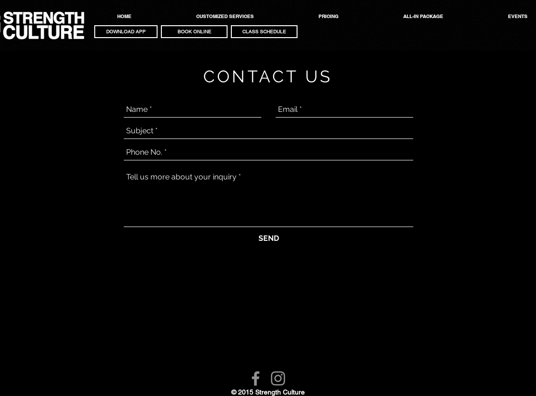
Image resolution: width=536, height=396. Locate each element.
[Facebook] (255, 378)
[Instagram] (278, 378)
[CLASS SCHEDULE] (264, 31)
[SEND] (268, 238)
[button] (126, 31)
